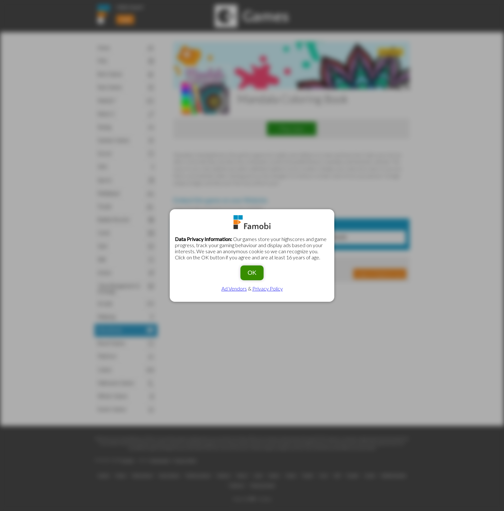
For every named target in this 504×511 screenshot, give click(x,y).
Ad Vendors (234, 288)
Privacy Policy (267, 288)
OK (252, 272)
